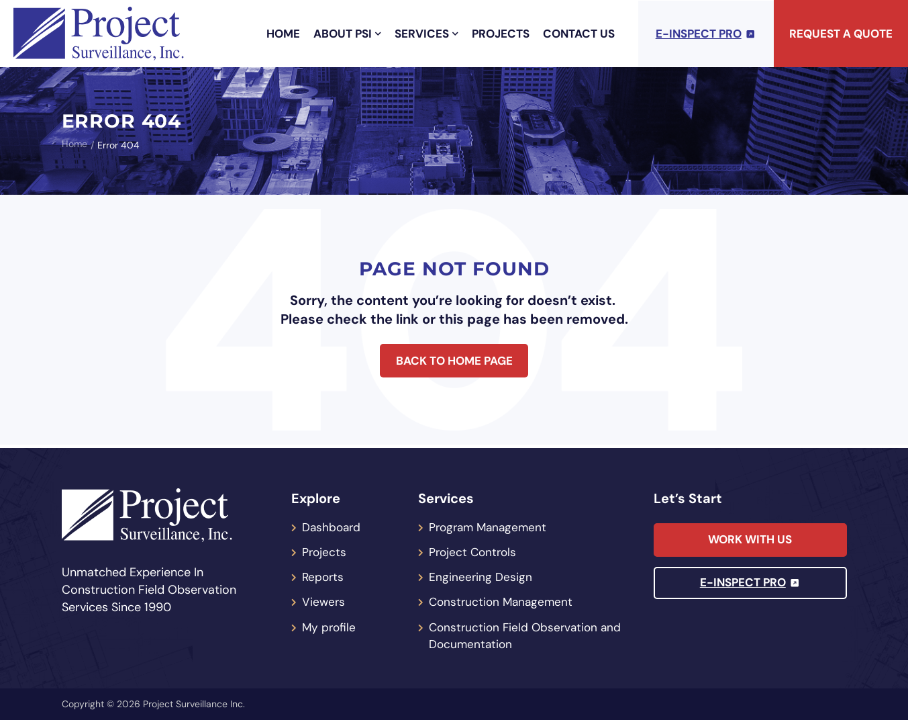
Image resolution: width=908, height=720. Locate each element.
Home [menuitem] (283, 33)
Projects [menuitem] (500, 33)
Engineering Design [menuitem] (481, 576)
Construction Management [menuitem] (503, 601)
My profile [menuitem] (330, 627)
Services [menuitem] (426, 33)
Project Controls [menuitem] (474, 550)
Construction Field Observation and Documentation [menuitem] (528, 635)
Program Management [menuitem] (490, 524)
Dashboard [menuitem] (332, 524)
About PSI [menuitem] (347, 33)
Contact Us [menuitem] (579, 33)
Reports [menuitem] (324, 576)
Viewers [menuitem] (324, 601)
